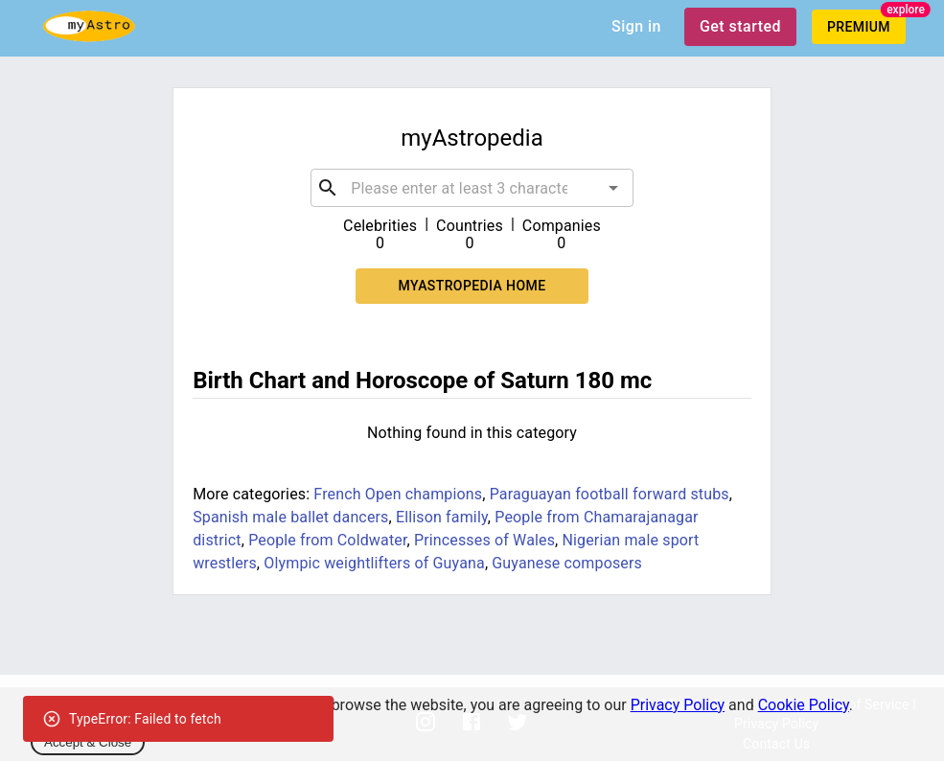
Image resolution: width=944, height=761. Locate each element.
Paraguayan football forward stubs (609, 494)
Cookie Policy (803, 705)
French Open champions (397, 494)
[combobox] (472, 188)
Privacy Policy (678, 705)
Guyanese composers (567, 563)
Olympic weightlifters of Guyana (374, 563)
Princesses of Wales (484, 540)
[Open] (613, 187)
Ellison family (442, 517)
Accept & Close (87, 742)
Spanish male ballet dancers (290, 517)
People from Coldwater (327, 540)
